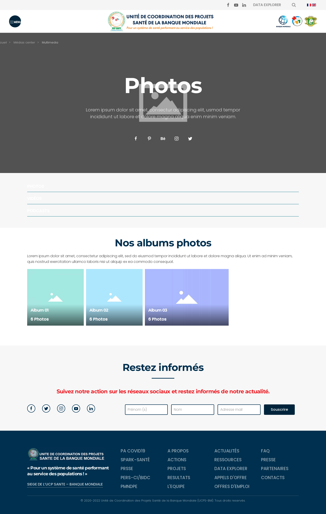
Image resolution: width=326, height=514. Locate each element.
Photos (35, 186)
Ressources (228, 460)
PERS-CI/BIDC (135, 478)
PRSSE (127, 469)
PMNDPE (129, 486)
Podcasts (38, 211)
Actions (177, 460)
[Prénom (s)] (146, 409)
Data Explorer (230, 469)
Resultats (179, 478)
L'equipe (176, 486)
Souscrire (279, 409)
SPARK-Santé (135, 460)
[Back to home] (163, 21)
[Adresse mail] (239, 409)
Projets (177, 469)
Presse (268, 460)
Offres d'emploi (231, 486)
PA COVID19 (133, 451)
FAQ (265, 451)
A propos (178, 451)
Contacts (273, 478)
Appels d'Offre (230, 478)
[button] (15, 21)
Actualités (226, 451)
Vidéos (34, 198)
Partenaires (274, 469)
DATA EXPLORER (267, 4)
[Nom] (192, 409)
